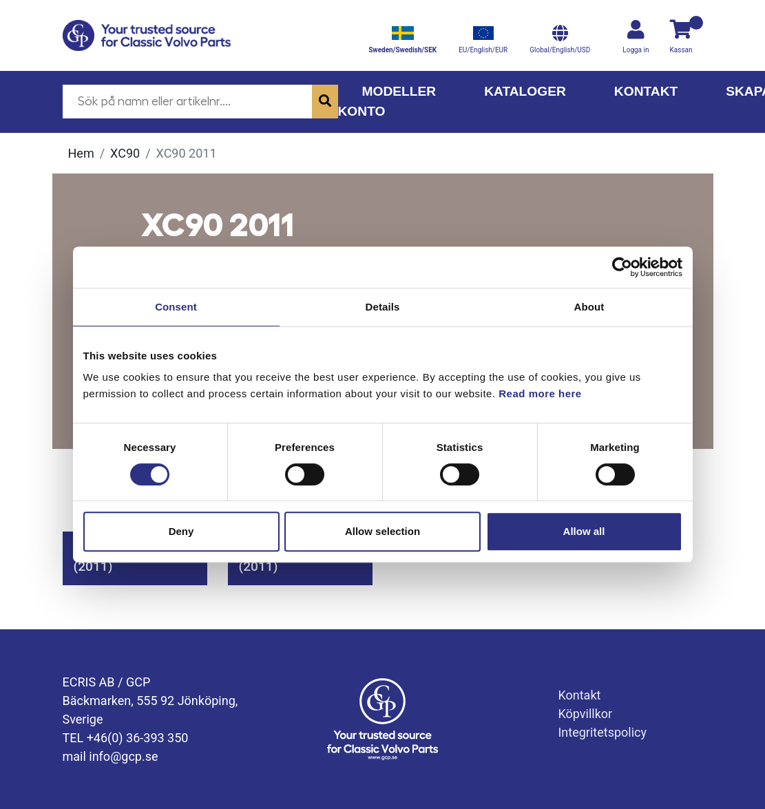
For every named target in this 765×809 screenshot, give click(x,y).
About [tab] (589, 307)
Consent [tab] (176, 307)
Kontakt (646, 91)
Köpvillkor (585, 713)
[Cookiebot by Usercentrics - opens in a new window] (622, 267)
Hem (81, 153)
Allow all (584, 531)
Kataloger (525, 91)
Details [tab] (383, 307)
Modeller (399, 91)
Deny (181, 531)
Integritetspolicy (602, 732)
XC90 (125, 153)
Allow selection (382, 531)
